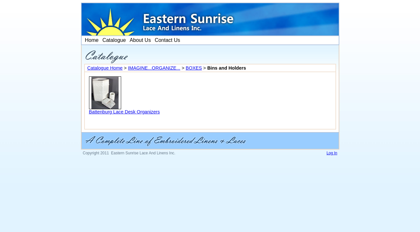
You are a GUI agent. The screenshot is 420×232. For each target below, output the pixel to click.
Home (91, 40)
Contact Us (167, 40)
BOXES (194, 68)
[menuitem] (91, 40)
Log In (331, 153)
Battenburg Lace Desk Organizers (124, 111)
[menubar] (132, 40)
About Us (140, 40)
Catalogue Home (105, 68)
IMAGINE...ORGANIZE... (154, 68)
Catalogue (114, 40)
